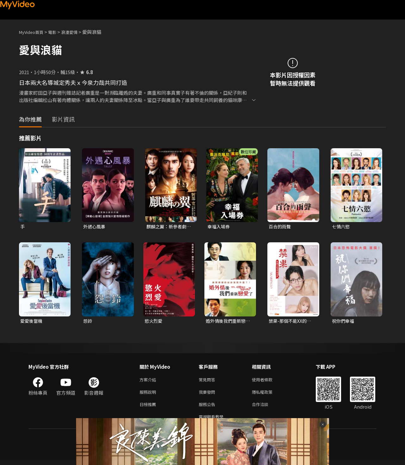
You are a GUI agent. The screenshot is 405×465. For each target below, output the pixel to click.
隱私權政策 (267, 394)
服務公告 (208, 407)
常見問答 (208, 381)
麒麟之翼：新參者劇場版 (167, 226)
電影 (57, 32)
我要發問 (208, 394)
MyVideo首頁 (33, 32)
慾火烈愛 (154, 321)
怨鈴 (88, 321)
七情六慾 (341, 226)
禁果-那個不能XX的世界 (291, 321)
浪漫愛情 (76, 32)
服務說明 (149, 394)
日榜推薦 (149, 407)
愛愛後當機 (32, 321)
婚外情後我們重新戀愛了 (227, 321)
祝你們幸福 (344, 321)
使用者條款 (267, 381)
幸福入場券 (219, 226)
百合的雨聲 (280, 226)
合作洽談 (265, 407)
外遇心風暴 (95, 226)
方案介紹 (149, 381)
